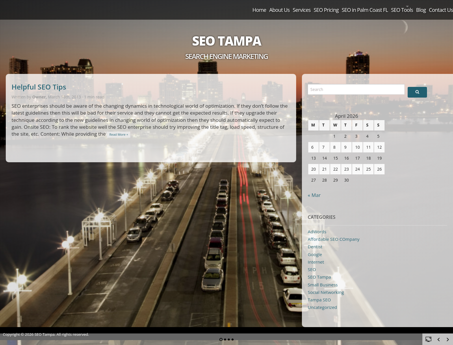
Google (315, 248)
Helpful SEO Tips (39, 80)
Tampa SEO (319, 293)
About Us (212, 6)
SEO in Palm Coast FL (326, 6)
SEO (312, 263)
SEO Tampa (226, 34)
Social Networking (326, 285)
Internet (316, 255)
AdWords (317, 225)
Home (182, 6)
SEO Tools (373, 6)
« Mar (314, 188)
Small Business (323, 278)
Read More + (118, 128)
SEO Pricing (277, 6)
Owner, (40, 90)
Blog (405, 6)
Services (244, 6)
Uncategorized (322, 301)
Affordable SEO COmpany (333, 232)
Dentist (315, 240)
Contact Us (435, 6)
